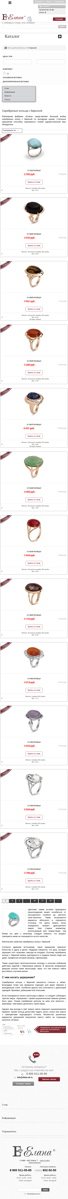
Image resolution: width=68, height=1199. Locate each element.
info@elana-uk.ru (33, 1194)
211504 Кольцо (34, 806)
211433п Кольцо (34, 552)
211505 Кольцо (34, 869)
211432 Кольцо (34, 170)
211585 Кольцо (34, 742)
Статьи (7, 100)
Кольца (12, 48)
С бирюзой (32, 48)
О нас (6, 88)
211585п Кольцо (34, 234)
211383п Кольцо (34, 615)
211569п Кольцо (34, 361)
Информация (9, 92)
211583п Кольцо (34, 297)
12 (50, 901)
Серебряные (20, 48)
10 (34, 901)
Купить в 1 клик (34, 182)
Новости (7, 96)
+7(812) (45, 1170)
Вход (49, 2)
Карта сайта (45, 1161)
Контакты (39, 2)
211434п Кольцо (34, 488)
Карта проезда (35, 1163)
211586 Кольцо (34, 679)
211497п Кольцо (34, 425)
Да (8, 73)
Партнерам (59, 2)
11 (42, 901)
